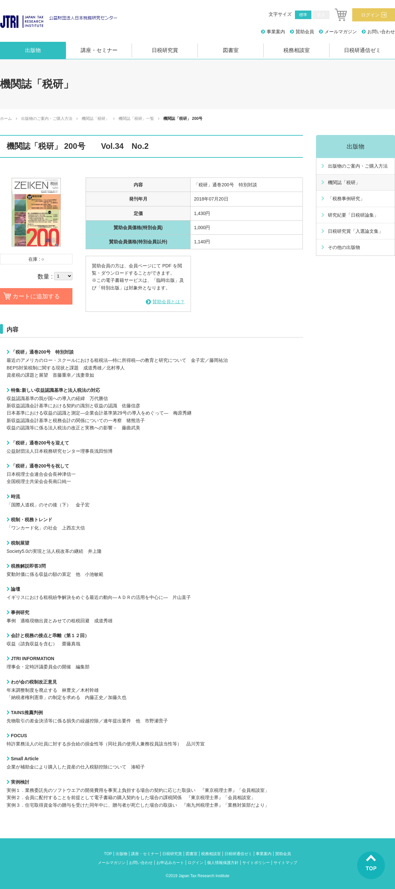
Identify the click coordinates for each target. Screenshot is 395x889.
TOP (108, 853)
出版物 (33, 50)
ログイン (370, 14)
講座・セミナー (99, 50)
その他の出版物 (344, 247)
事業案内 (276, 31)
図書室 (231, 50)
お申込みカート (170, 862)
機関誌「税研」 (95, 118)
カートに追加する (36, 296)
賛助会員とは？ (168, 301)
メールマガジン (341, 31)
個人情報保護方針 (223, 862)
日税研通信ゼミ (362, 50)
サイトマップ (285, 862)
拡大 (321, 15)
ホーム (6, 118)
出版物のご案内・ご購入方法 (46, 118)
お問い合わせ (381, 31)
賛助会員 (305, 31)
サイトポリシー (256, 862)
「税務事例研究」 (346, 198)
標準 (303, 15)
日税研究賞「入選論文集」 (355, 231)
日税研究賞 (165, 50)
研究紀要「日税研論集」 (353, 215)
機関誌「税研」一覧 (136, 118)
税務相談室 (296, 50)
